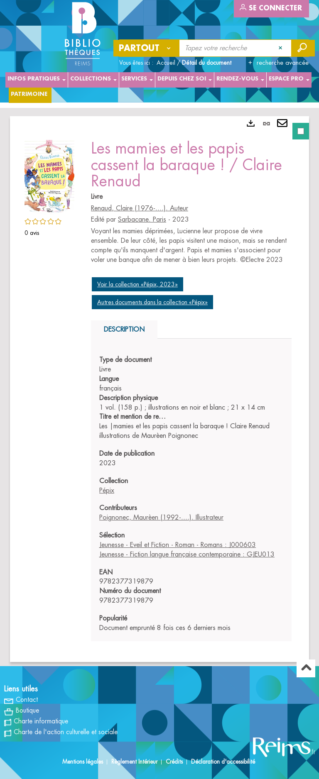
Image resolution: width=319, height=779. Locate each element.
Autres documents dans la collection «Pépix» (152, 302)
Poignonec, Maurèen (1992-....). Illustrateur (161, 517)
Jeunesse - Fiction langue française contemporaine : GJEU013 (187, 554)
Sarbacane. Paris (142, 219)
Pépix (106, 490)
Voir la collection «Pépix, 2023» (137, 284)
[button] (49, 176)
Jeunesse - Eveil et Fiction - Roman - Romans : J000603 (177, 545)
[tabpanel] (159, 389)
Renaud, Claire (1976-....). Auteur (139, 208)
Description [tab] (124, 329)
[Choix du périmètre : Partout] (146, 48)
